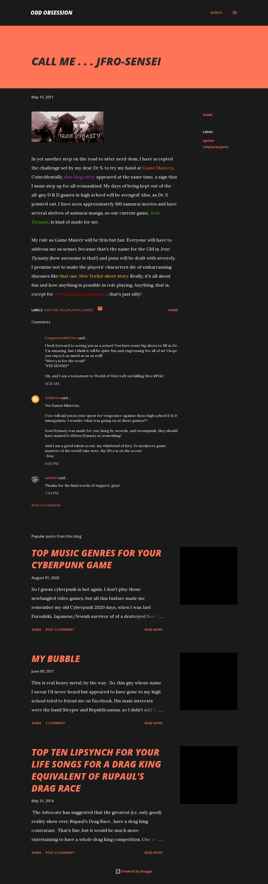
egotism (208, 140)
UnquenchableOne (61, 338)
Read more (154, 629)
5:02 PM (51, 463)
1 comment (55, 723)
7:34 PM (51, 493)
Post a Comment (45, 505)
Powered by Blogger (134, 871)
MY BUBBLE (55, 658)
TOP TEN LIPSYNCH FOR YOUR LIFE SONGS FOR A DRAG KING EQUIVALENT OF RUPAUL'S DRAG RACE (96, 770)
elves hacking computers (80, 294)
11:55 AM (52, 383)
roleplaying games (216, 147)
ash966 (51, 477)
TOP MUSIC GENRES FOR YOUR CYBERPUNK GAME (96, 559)
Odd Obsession (51, 12)
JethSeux (52, 397)
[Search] (216, 12)
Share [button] (208, 115)
